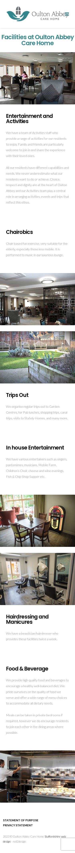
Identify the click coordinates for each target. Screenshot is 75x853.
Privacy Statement (18, 825)
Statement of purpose (20, 820)
